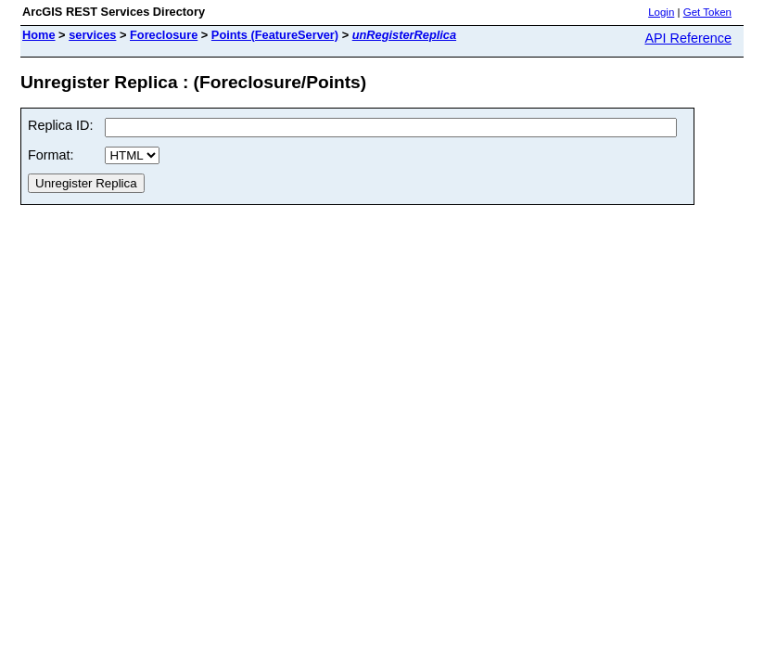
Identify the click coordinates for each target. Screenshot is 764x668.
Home (39, 35)
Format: (51, 155)
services (92, 35)
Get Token (707, 12)
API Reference (688, 38)
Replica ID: (60, 125)
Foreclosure (163, 35)
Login (661, 12)
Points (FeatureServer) (274, 35)
